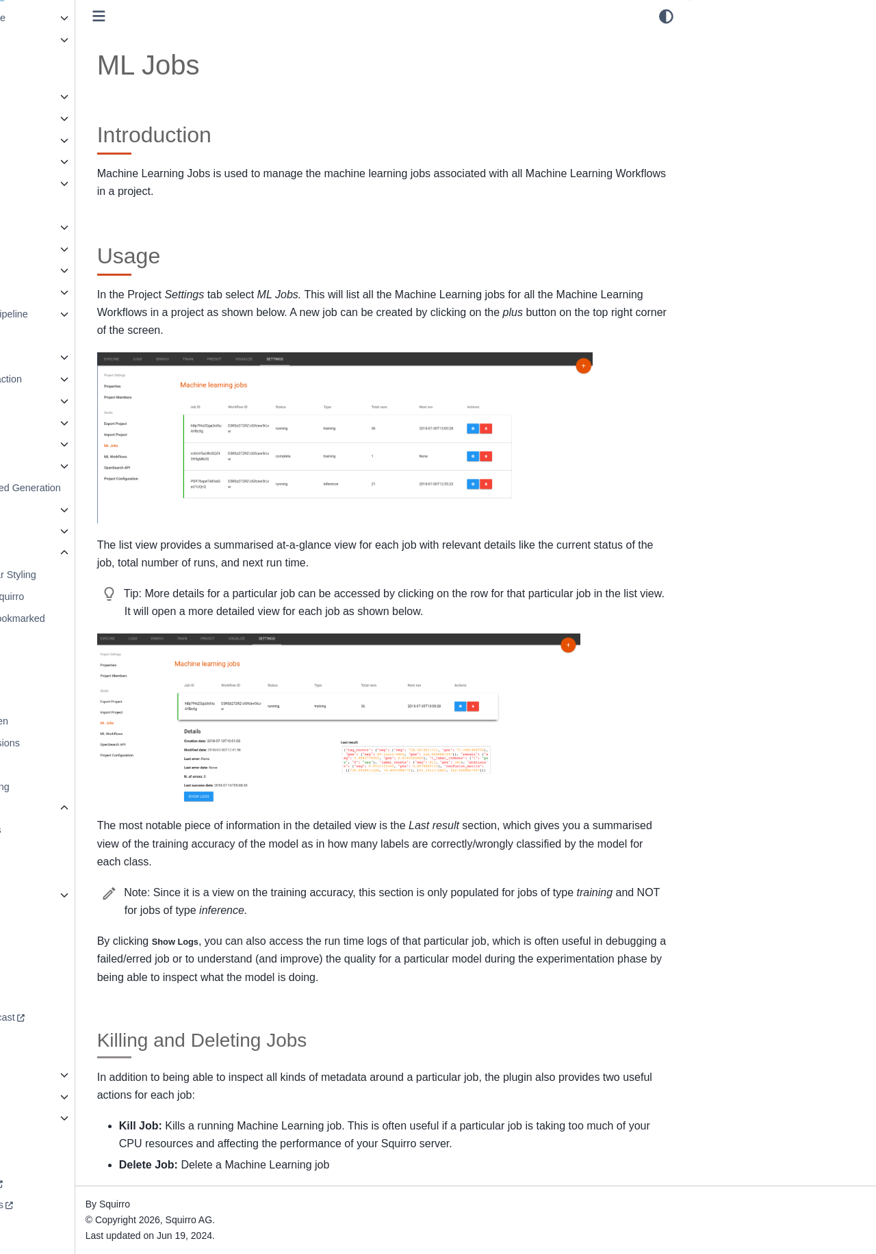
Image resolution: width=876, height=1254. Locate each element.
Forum (32, 974)
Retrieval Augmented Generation (89, 487)
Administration (49, 96)
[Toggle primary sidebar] (198, 16)
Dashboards (44, 270)
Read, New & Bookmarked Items (87, 626)
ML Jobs (59, 851)
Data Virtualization (58, 335)
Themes (46, 873)
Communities (46, 249)
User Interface (50, 552)
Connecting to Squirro (76, 596)
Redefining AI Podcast (66, 1017)
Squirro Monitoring (69, 786)
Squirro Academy (55, 1183)
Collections (42, 205)
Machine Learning (57, 422)
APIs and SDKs (52, 161)
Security (35, 1074)
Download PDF (51, 1139)
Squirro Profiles (51, 1096)
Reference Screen (68, 721)
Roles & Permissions (74, 742)
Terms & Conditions (60, 1204)
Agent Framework (57, 118)
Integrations (43, 357)
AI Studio (37, 140)
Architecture (44, 183)
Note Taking (55, 656)
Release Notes (50, 39)
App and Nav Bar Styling (82, 574)
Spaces (45, 764)
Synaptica (39, 530)
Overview (49, 677)
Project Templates (57, 465)
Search (33, 509)
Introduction (727, 41)
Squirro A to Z (47, 1117)
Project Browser (64, 699)
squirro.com (43, 1161)
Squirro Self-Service (61, 17)
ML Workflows (70, 829)
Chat (28, 227)
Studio (44, 807)
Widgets (35, 894)
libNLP (32, 400)
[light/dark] (666, 16)
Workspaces (45, 916)
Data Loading (47, 292)
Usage (715, 60)
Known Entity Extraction (70, 379)
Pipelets (35, 444)
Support (35, 996)
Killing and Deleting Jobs (766, 80)
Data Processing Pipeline (73, 314)
